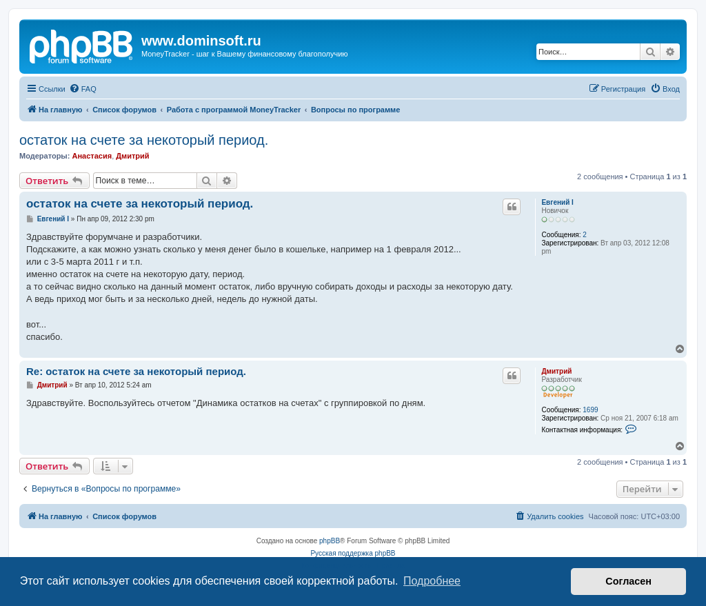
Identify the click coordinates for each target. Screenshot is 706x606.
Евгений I (557, 202)
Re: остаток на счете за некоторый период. (136, 371)
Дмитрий (132, 156)
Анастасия (92, 156)
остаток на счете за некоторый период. (143, 140)
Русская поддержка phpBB (352, 553)
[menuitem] (83, 89)
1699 (590, 410)
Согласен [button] (628, 581)
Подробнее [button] (432, 581)
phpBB (329, 541)
